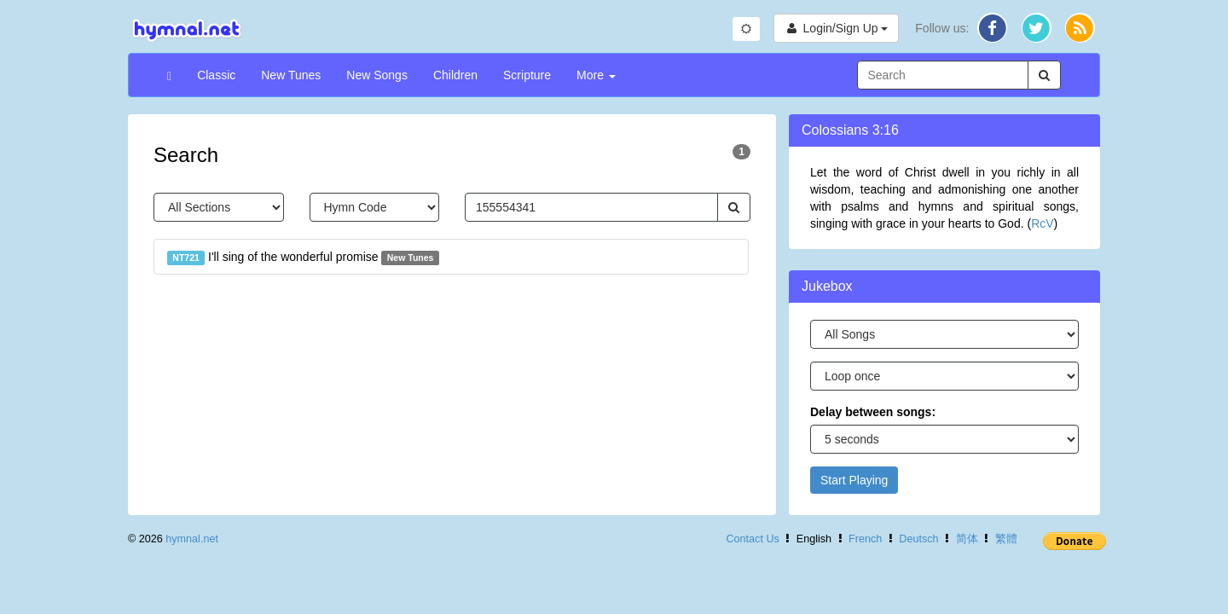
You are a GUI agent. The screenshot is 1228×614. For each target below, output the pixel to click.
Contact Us (752, 539)
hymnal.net (191, 539)
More (596, 75)
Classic (216, 75)
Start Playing (854, 480)
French (865, 539)
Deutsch (918, 539)
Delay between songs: (872, 412)
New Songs (377, 75)
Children (455, 75)
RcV (1042, 223)
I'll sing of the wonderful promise (303, 257)
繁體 (1006, 539)
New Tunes (291, 75)
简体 (967, 539)
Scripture (527, 75)
